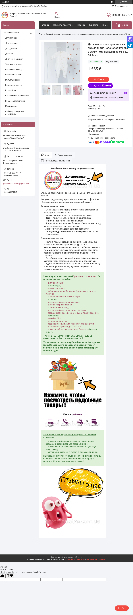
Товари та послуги (62, 25)
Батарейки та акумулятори (17, 96)
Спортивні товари (13, 75)
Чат (122, 608)
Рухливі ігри (10, 90)
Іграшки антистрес (13, 85)
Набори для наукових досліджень (14, 112)
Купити (100, 79)
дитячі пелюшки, (56, 283)
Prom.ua (79, 557)
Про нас (81, 25)
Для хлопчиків (11, 43)
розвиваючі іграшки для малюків (64, 326)
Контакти (93, 25)
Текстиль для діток (13, 64)
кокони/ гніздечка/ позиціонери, (64, 296)
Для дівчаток (11, 48)
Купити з (102, 86)
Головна (45, 25)
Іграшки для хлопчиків (15, 101)
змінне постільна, (56, 288)
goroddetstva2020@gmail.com (16, 184)
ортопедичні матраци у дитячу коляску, (67, 310)
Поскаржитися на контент (75, 559)
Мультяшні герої (12, 80)
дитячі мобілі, (54, 318)
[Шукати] (56, 14)
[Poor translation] (9, 576)
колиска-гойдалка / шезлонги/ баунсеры (68, 329)
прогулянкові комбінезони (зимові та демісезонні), (73, 313)
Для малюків (11, 38)
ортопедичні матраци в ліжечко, (64, 302)
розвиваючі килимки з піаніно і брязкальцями (71, 324)
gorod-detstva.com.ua (85, 276)
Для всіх (9, 54)
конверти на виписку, (58, 307)
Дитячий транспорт (14, 59)
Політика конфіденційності (96, 559)
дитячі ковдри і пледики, (60, 304)
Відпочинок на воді (13, 69)
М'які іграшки (11, 106)
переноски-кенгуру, (57, 321)
